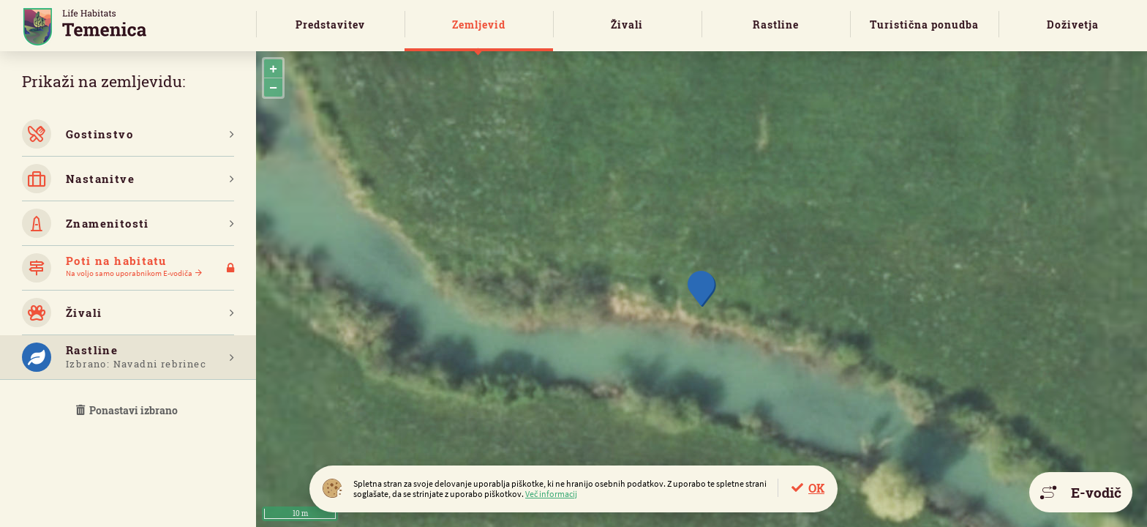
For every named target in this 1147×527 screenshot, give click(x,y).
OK (816, 488)
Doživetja (1073, 24)
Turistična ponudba (924, 24)
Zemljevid (478, 24)
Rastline (776, 24)
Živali (627, 24)
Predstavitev (330, 24)
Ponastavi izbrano (128, 410)
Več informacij (551, 493)
